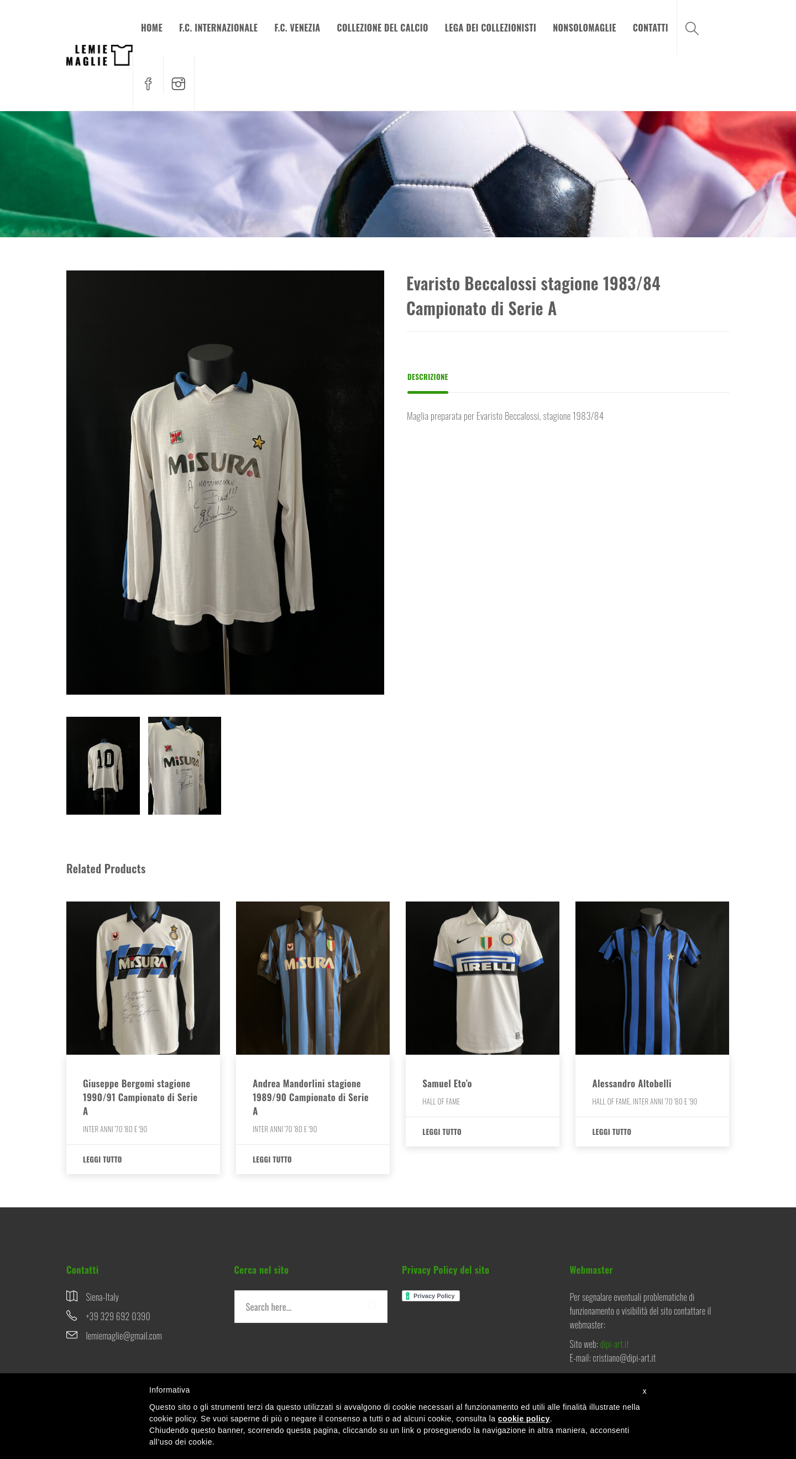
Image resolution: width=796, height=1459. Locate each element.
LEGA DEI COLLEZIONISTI (491, 27)
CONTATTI (650, 27)
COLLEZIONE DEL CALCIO (382, 27)
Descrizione (427, 376)
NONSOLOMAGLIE (584, 27)
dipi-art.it (614, 1344)
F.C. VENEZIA (297, 27)
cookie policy (524, 1418)
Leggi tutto (102, 1159)
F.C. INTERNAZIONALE (218, 27)
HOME (152, 27)
